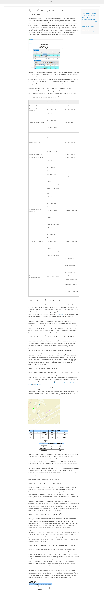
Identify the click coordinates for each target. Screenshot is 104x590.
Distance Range (38, 384)
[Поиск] (63, 1)
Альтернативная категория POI (90, 24)
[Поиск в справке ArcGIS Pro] (51, 2)
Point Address (57, 382)
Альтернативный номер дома (89, 13)
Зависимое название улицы (89, 19)
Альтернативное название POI (89, 21)
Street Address (57, 346)
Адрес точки (60, 314)
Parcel (63, 382)
